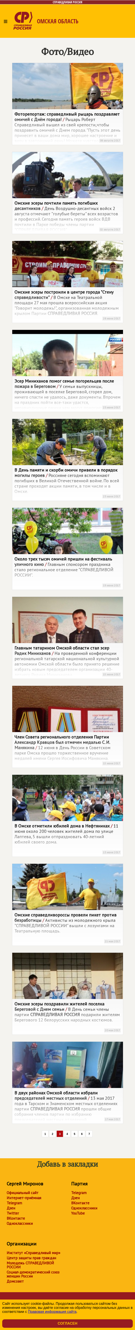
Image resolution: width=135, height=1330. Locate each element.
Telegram (14, 1203)
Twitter (13, 1213)
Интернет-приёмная (24, 1198)
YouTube (78, 1213)
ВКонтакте (16, 1218)
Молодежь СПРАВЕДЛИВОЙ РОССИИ (30, 1265)
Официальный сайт (22, 1193)
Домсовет (15, 1281)
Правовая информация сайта (52, 1312)
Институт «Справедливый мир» (33, 1253)
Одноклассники (20, 1223)
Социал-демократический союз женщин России (33, 1274)
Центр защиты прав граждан (31, 1258)
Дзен (11, 1208)
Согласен (67, 1323)
